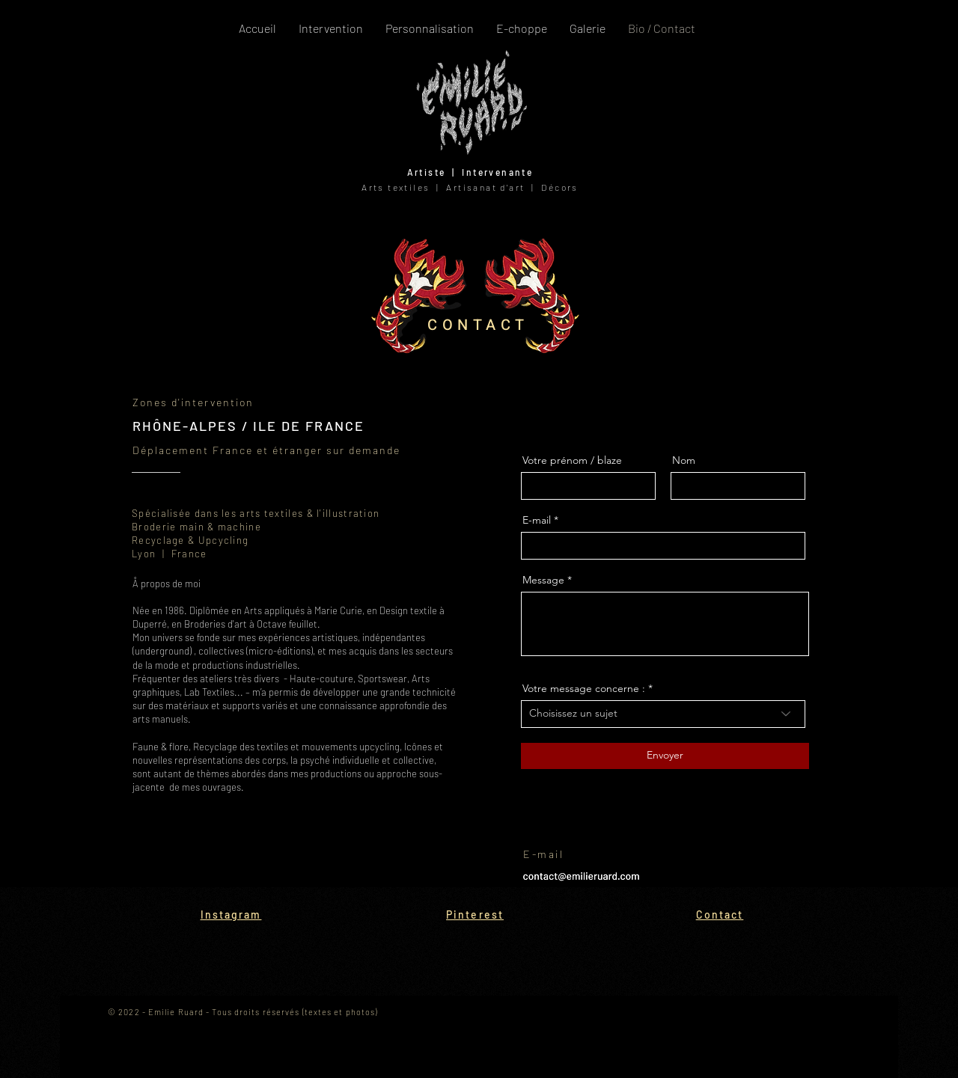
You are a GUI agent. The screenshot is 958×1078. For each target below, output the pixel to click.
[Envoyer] (665, 756)
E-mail (536, 520)
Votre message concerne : (583, 688)
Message (543, 580)
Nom (683, 460)
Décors (559, 187)
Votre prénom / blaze (572, 460)
